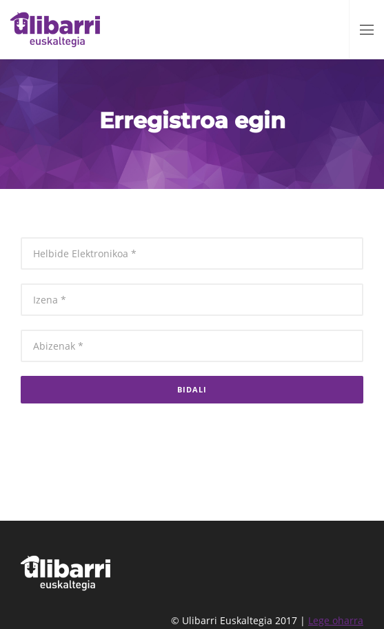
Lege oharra (335, 620)
